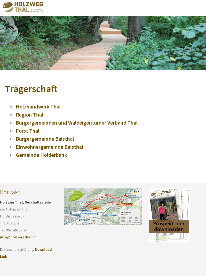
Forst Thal (27, 130)
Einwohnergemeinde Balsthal (49, 146)
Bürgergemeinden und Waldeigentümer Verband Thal (77, 122)
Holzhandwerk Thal (38, 106)
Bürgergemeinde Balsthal (45, 138)
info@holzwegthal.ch (18, 237)
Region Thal (29, 114)
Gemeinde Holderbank (41, 154)
